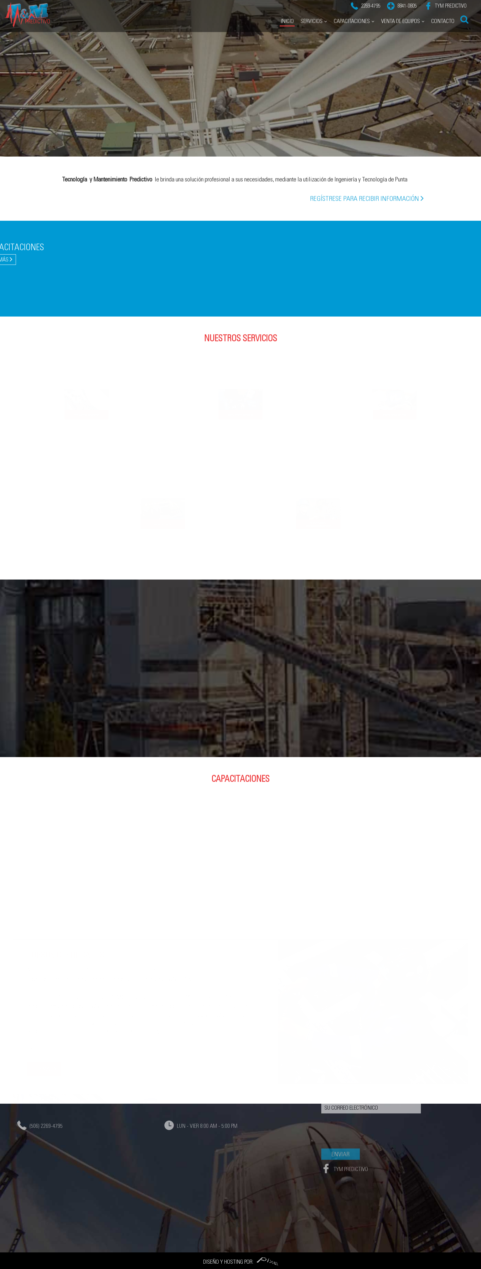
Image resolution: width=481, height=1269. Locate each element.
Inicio (287, 11)
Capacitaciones (352, 11)
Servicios (312, 11)
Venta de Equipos (400, 11)
